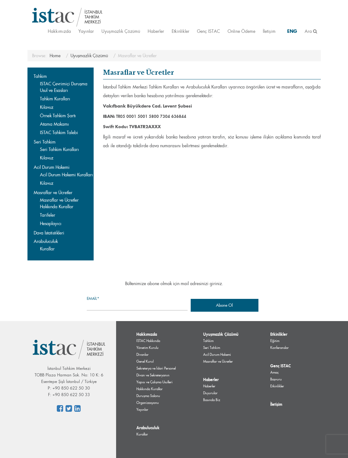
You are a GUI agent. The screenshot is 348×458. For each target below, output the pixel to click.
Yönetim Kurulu (147, 347)
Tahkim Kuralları (55, 99)
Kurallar (47, 249)
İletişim (269, 31)
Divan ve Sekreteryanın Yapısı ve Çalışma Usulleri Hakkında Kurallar (154, 382)
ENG (292, 31)
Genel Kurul (145, 361)
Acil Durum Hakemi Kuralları (66, 175)
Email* (137, 303)
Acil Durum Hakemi (52, 167)
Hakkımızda (59, 31)
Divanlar (142, 354)
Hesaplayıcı (50, 223)
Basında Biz (211, 400)
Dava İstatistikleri (49, 233)
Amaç (274, 372)
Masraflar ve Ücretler (53, 192)
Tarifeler (47, 215)
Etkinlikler (180, 31)
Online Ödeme (241, 31)
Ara (311, 31)
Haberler (156, 31)
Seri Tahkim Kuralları (59, 149)
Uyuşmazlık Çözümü (120, 31)
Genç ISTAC (208, 31)
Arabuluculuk (46, 241)
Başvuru (276, 379)
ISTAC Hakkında (148, 341)
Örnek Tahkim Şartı (58, 115)
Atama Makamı (54, 124)
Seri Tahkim (45, 142)
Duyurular (210, 393)
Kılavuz (46, 107)
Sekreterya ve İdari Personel (156, 368)
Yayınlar (86, 31)
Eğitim (274, 341)
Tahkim (40, 76)
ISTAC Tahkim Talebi (59, 132)
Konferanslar (279, 347)
